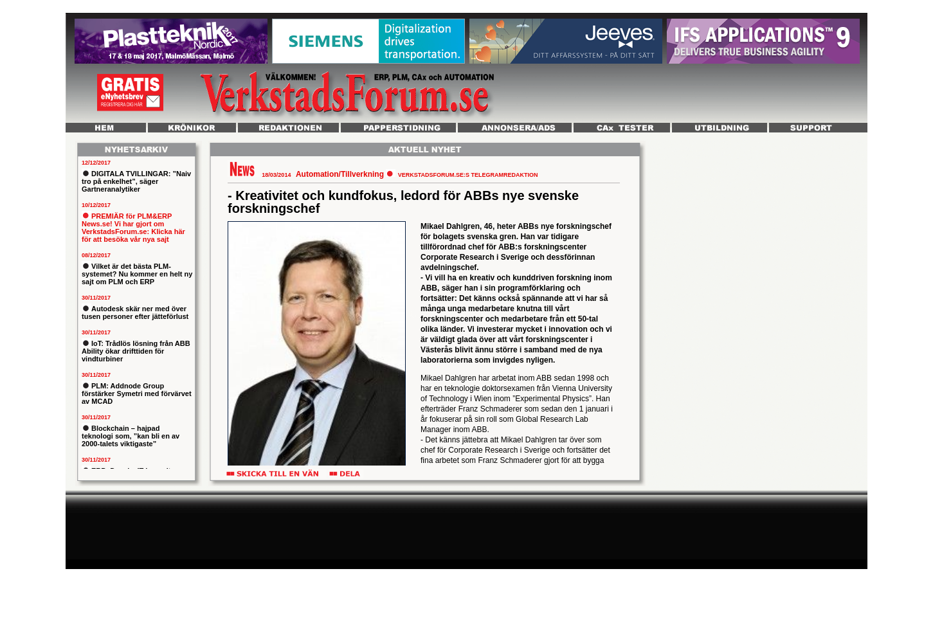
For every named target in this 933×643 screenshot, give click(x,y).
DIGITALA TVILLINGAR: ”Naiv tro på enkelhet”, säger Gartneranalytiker (136, 181)
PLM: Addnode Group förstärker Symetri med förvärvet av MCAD (137, 393)
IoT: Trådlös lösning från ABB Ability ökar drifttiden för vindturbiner (136, 351)
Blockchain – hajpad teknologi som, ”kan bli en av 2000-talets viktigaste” (130, 436)
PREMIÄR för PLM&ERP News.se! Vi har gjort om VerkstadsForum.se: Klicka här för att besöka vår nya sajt (133, 227)
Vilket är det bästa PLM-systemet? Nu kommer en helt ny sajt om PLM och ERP (137, 273)
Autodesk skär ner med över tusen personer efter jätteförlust (135, 312)
